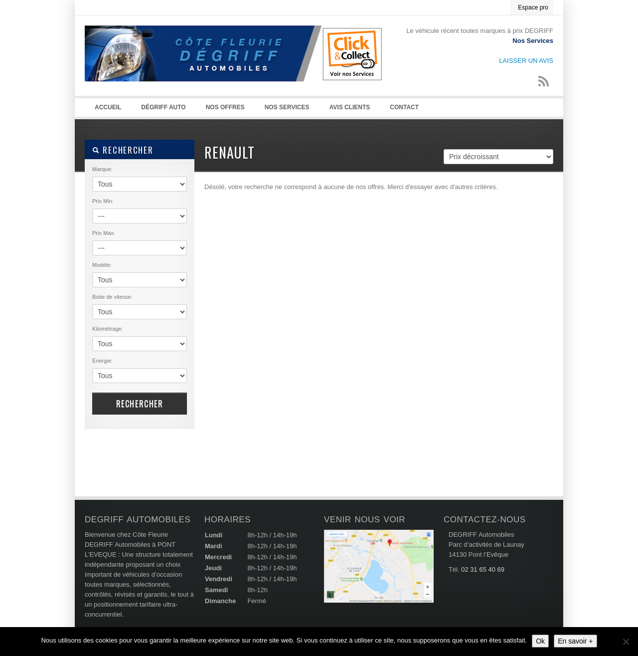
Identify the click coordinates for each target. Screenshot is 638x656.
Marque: (102, 169)
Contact (404, 107)
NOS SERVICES (287, 107)
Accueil (108, 107)
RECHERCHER (122, 150)
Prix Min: (103, 201)
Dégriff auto (163, 107)
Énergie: (102, 361)
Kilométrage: (107, 329)
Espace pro (533, 7)
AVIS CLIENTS (349, 107)
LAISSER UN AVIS (526, 60)
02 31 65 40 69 (482, 569)
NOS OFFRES (225, 107)
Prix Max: (103, 233)
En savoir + (575, 641)
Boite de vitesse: (112, 297)
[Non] (626, 642)
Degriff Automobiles (234, 65)
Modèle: (102, 265)
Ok (540, 641)
